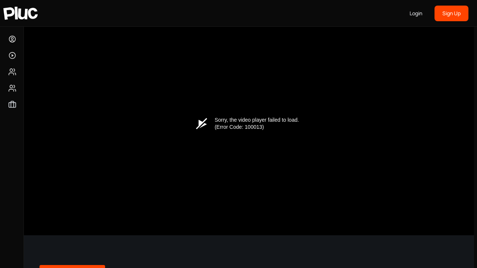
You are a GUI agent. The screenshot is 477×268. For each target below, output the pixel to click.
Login (416, 13)
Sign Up (451, 13)
